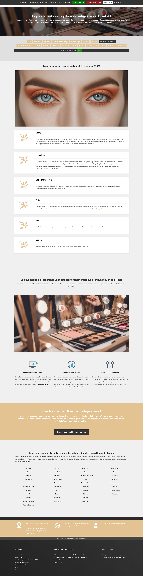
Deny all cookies (94, 2)
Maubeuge (86, 486)
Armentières (28, 479)
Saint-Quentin (115, 468)
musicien (46, 45)
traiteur (81, 45)
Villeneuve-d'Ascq (114, 490)
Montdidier (86, 490)
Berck (28, 494)
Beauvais (28, 490)
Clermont (57, 483)
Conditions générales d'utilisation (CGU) (26, 560)
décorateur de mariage (60, 42)
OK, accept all (78, 2)
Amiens (28, 475)
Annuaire (17, 555)
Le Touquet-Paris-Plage (86, 475)
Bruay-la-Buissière (28, 505)
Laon (85, 472)
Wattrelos (115, 494)
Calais (57, 468)
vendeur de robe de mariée (117, 45)
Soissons (114, 475)
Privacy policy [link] (118, 2)
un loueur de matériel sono (96, 45)
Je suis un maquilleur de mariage (71, 432)
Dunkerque (57, 497)
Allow (79, 50)
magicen (94, 42)
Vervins (114, 486)
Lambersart (85, 468)
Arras (28, 483)
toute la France (43, 384)
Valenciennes (115, 483)
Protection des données (22, 562)
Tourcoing (115, 479)
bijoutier (47, 42)
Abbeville (28, 468)
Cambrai (57, 472)
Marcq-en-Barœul (86, 483)
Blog (16, 567)
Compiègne (57, 486)
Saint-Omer (85, 501)
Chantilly (57, 475)
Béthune (28, 497)
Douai (57, 494)
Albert (28, 472)
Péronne (85, 494)
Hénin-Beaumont (57, 501)
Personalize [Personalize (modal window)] (108, 2)
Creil (57, 490)
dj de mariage (75, 42)
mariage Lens (58, 562)
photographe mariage (69, 45)
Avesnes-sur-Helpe (28, 486)
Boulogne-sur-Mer (28, 501)
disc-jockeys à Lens (102, 209)
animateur (37, 42)
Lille (86, 479)
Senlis (115, 472)
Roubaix (85, 497)
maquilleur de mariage (107, 42)
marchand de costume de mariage (28, 45)
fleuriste (85, 42)
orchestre (55, 45)
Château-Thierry (57, 479)
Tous (29, 42)
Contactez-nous (19, 570)
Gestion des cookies (21, 565)
